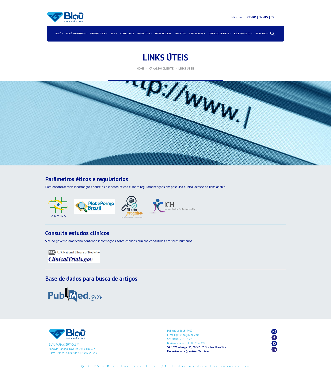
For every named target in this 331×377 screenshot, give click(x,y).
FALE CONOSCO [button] (242, 33)
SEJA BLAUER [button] (196, 33)
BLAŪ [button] (58, 33)
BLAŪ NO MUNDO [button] (75, 33)
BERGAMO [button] (261, 33)
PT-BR (251, 17)
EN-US (263, 17)
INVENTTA (180, 33)
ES (272, 17)
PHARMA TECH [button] (98, 33)
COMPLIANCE (127, 33)
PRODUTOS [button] (143, 33)
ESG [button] (113, 33)
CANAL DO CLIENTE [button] (219, 33)
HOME (140, 68)
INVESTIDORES (163, 33)
